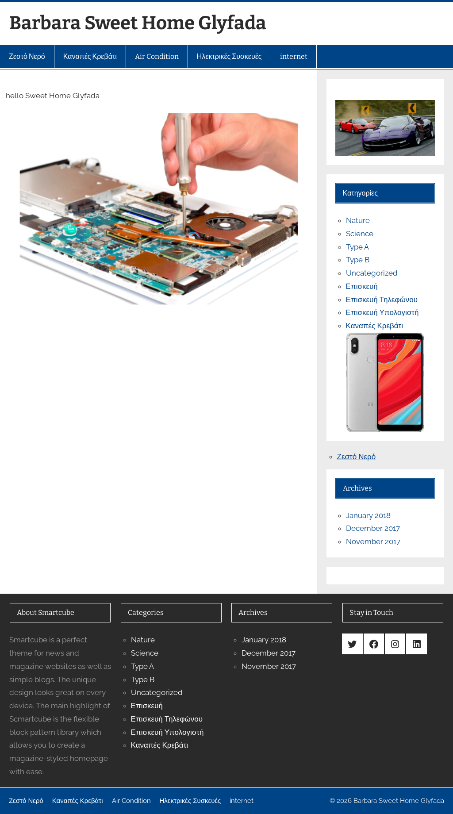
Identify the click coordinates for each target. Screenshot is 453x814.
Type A (357, 246)
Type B (357, 259)
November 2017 (373, 541)
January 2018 (368, 515)
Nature (358, 220)
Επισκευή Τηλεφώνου (382, 299)
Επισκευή (362, 286)
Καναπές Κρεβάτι (374, 325)
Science (359, 233)
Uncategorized (372, 273)
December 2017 (373, 528)
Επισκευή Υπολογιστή (382, 312)
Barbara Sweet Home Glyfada (137, 23)
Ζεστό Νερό (356, 456)
